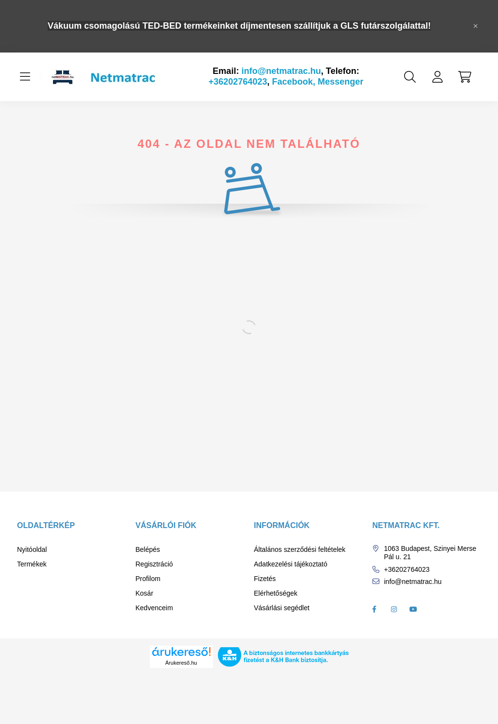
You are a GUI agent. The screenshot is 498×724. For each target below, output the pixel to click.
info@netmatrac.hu (281, 71)
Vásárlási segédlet (281, 608)
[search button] (410, 77)
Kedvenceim (154, 608)
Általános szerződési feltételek (299, 549)
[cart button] (464, 77)
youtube (413, 609)
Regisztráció (154, 564)
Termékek (32, 564)
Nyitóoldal (32, 549)
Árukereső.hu (181, 663)
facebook (374, 609)
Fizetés (265, 579)
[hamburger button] (25, 77)
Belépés (148, 549)
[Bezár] (475, 26)
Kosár (145, 593)
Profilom (148, 579)
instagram (394, 609)
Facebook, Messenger (317, 82)
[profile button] (437, 77)
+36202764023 (238, 82)
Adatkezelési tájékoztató (290, 564)
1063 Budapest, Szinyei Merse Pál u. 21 (430, 553)
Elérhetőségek (276, 593)
